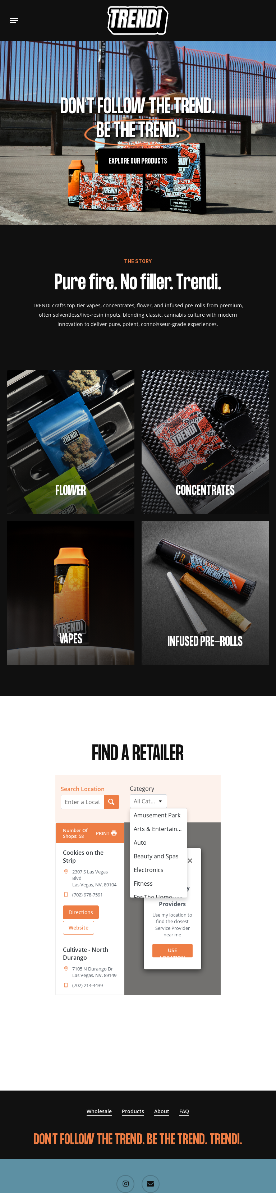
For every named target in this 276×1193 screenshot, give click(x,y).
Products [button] (133, 1111)
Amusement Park (155, 815)
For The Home (151, 897)
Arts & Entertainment (158, 829)
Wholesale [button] (99, 1111)
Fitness (141, 883)
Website (78, 927)
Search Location (83, 789)
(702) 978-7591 (87, 894)
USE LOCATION (172, 952)
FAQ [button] (184, 1111)
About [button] (161, 1111)
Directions (81, 912)
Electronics (147, 870)
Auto (138, 842)
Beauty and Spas (154, 856)
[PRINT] (106, 833)
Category (142, 789)
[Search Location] (111, 802)
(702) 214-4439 (87, 985)
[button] (14, 20)
